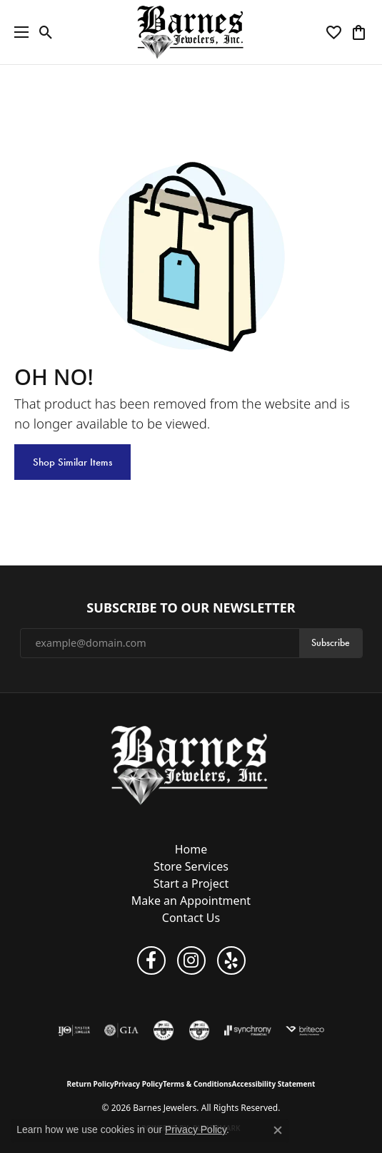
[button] (46, 32)
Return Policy (90, 1083)
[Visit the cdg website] (199, 1030)
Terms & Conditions (197, 1083)
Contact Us (191, 918)
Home (191, 849)
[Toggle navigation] (18, 32)
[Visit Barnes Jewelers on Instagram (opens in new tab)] (191, 960)
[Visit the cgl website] (163, 1030)
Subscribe (330, 643)
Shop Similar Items (72, 462)
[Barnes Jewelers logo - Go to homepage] (191, 32)
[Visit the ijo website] (74, 1030)
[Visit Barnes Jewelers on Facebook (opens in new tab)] (151, 960)
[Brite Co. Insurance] (305, 1030)
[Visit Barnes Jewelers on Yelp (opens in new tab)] (231, 960)
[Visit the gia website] (121, 1030)
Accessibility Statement (274, 1083)
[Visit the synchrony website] (247, 1030)
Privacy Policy (138, 1083)
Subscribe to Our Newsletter (190, 608)
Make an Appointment (191, 900)
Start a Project (191, 883)
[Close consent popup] (277, 1130)
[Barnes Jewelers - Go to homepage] (191, 765)
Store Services (191, 866)
